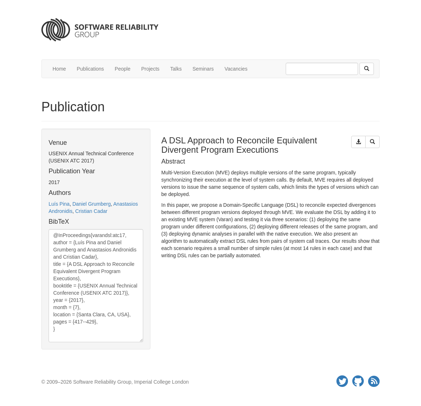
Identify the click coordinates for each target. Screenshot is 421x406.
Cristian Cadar (91, 211)
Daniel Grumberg (91, 204)
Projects (150, 69)
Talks (176, 69)
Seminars (203, 69)
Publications (90, 69)
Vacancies (236, 69)
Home (59, 69)
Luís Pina (59, 204)
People (123, 69)
